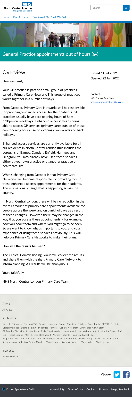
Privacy (103, 389)
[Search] (126, 8)
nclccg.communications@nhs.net (107, 102)
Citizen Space (14, 389)
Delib (31, 389)
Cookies (91, 389)
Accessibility (57, 389)
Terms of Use (75, 389)
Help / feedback (120, 389)
